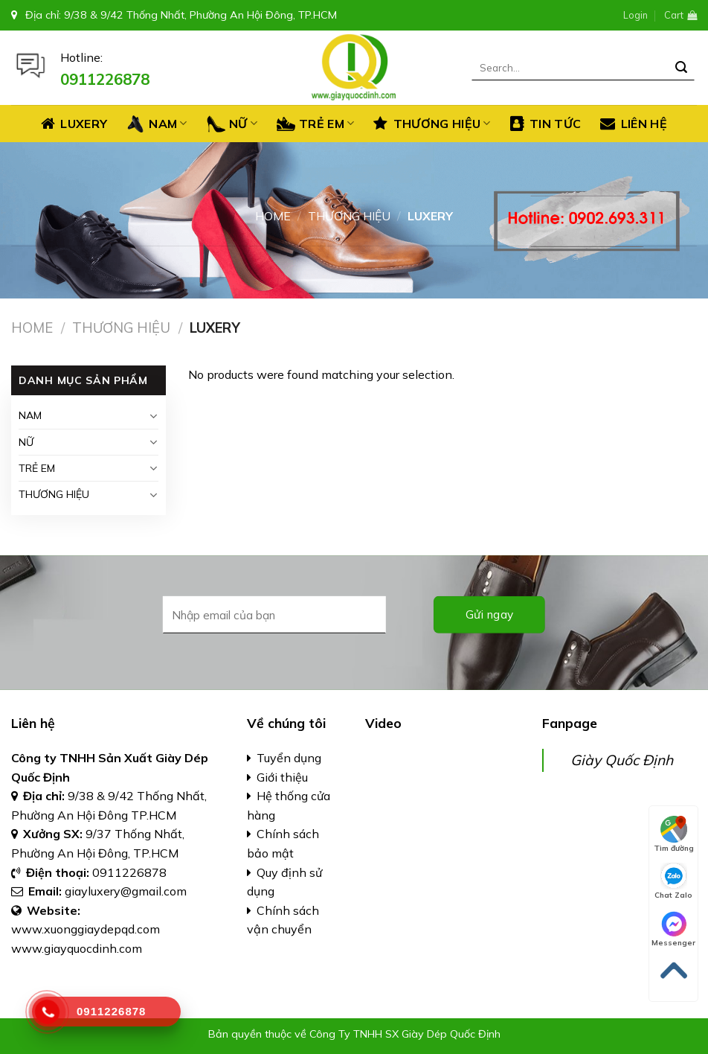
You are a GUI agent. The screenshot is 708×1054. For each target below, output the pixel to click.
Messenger (673, 929)
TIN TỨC (546, 123)
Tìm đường (674, 834)
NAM (156, 124)
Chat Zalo (673, 881)
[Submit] (681, 67)
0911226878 (129, 872)
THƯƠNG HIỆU (431, 123)
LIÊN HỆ (633, 123)
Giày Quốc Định (621, 760)
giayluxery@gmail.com (127, 891)
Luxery (74, 123)
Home (273, 215)
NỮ (232, 124)
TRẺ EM (315, 124)
